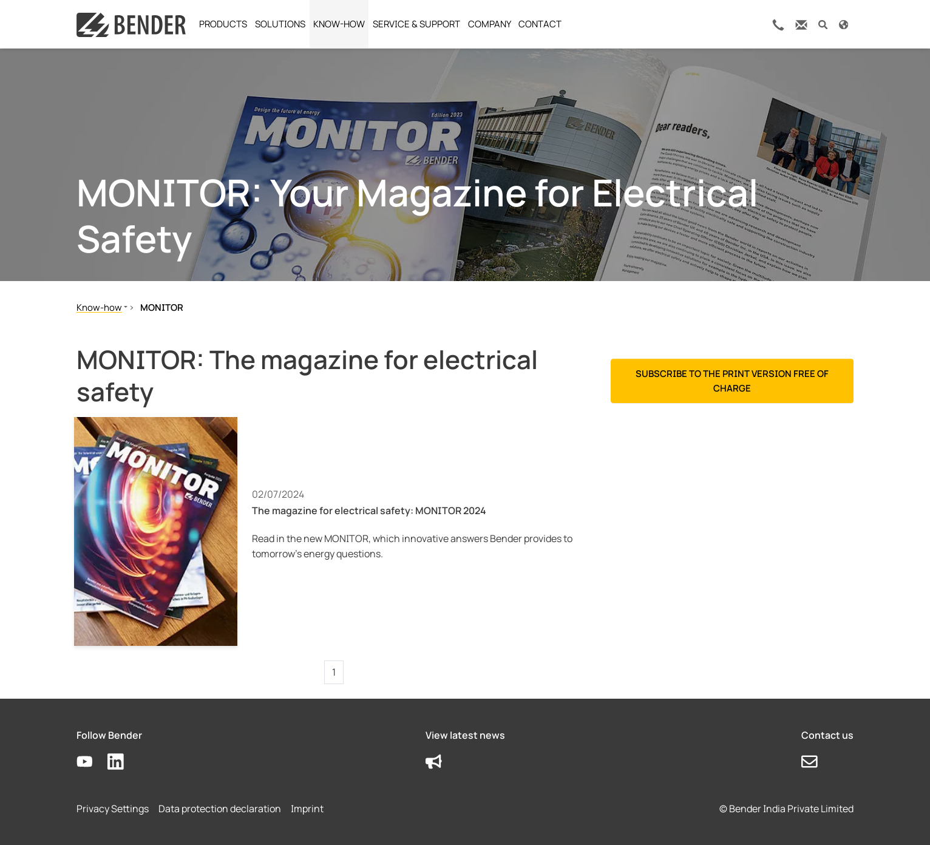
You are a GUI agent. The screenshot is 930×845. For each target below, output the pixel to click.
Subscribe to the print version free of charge (732, 380)
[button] (823, 24)
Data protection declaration (219, 808)
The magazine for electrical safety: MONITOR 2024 (369, 510)
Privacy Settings (112, 808)
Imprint (307, 808)
